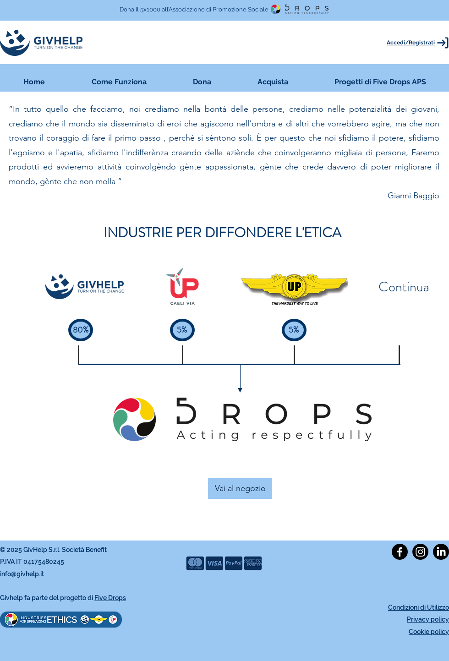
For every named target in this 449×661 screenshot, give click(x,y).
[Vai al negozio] (240, 488)
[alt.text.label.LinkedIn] (441, 552)
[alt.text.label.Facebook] (400, 552)
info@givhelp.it (22, 574)
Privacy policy (428, 619)
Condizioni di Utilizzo (418, 607)
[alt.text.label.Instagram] (420, 552)
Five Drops (110, 597)
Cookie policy (429, 631)
